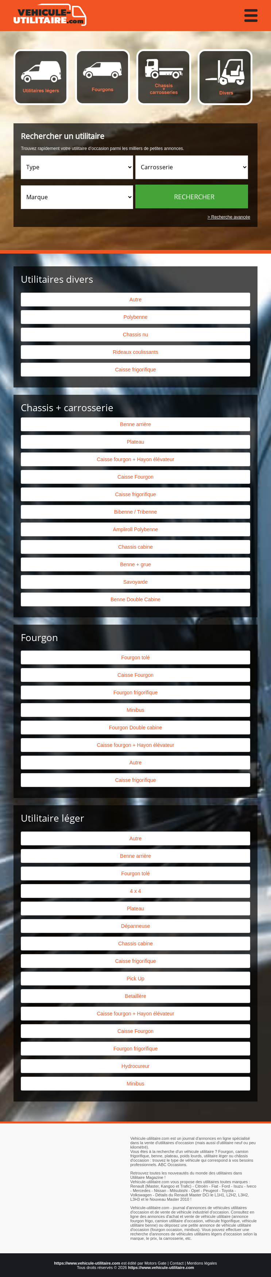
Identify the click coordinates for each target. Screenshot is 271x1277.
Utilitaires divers (57, 279)
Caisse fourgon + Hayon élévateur (135, 459)
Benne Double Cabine (135, 599)
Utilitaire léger (52, 818)
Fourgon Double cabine (135, 727)
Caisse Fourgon (135, 477)
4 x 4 (135, 891)
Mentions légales (202, 1263)
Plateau (135, 442)
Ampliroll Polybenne (135, 529)
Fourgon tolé (135, 657)
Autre (135, 299)
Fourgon (39, 637)
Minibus (135, 710)
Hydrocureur (135, 1066)
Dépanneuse (135, 926)
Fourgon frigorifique (135, 692)
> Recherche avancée (229, 217)
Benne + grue (135, 564)
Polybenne (135, 317)
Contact (176, 1263)
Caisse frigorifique (135, 370)
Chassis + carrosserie (67, 407)
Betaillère (135, 996)
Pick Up (135, 978)
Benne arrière (135, 424)
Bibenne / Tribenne (135, 512)
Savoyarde (135, 582)
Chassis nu (135, 334)
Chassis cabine (135, 547)
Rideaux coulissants (135, 352)
